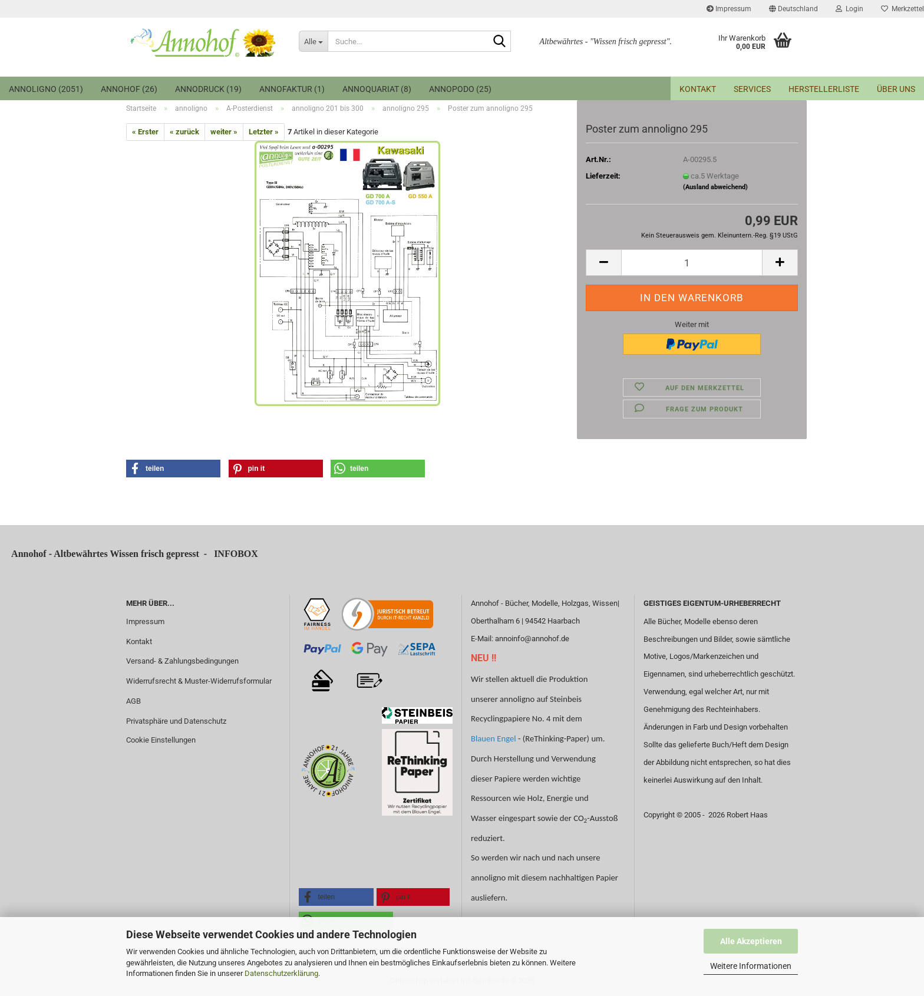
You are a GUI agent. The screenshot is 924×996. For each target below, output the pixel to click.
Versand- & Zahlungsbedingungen (182, 661)
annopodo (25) (460, 89)
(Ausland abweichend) (715, 187)
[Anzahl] (692, 262)
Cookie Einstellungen (161, 740)
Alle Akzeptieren (751, 941)
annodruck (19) (208, 89)
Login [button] (849, 9)
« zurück (184, 131)
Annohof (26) (129, 89)
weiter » (223, 131)
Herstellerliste (823, 89)
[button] (793, 9)
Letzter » (264, 131)
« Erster (145, 131)
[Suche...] (313, 41)
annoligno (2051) (46, 89)
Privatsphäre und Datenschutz (176, 721)
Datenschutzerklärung (281, 973)
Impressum (729, 9)
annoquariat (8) (376, 89)
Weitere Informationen (750, 966)
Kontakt (697, 89)
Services (752, 89)
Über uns (896, 89)
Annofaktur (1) (292, 89)
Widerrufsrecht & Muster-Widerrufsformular (199, 681)
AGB (133, 701)
